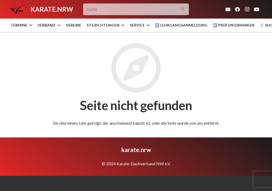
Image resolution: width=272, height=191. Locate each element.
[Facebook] (237, 9)
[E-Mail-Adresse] (228, 9)
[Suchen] (183, 9)
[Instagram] (247, 9)
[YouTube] (256, 9)
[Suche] (136, 9)
